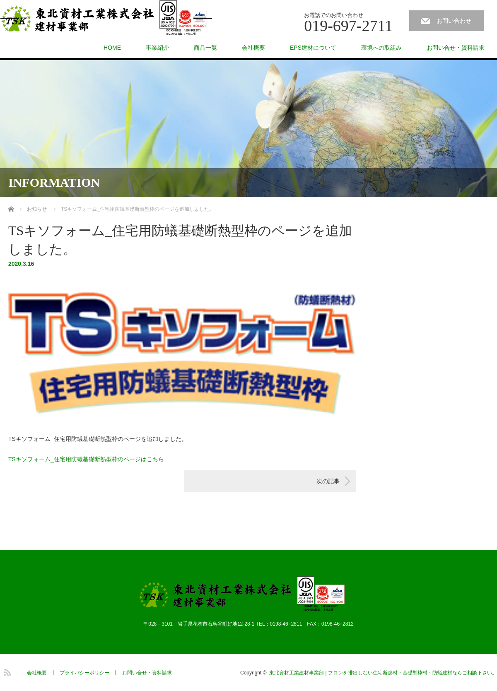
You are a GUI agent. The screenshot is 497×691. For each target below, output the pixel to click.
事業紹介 (157, 47)
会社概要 (253, 47)
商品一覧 (205, 47)
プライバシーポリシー (84, 672)
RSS (6, 671)
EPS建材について (313, 47)
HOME (112, 47)
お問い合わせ (454, 20)
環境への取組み (381, 47)
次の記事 (328, 481)
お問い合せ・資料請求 (456, 47)
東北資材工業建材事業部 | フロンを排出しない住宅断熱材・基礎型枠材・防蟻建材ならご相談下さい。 (383, 673)
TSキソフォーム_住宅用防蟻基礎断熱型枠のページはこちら (86, 459)
